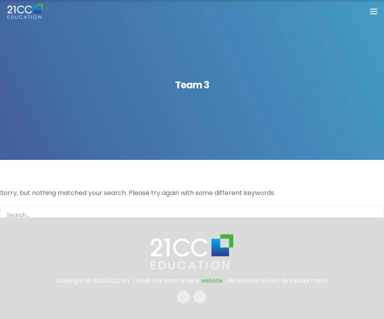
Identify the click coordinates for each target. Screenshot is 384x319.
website (212, 281)
